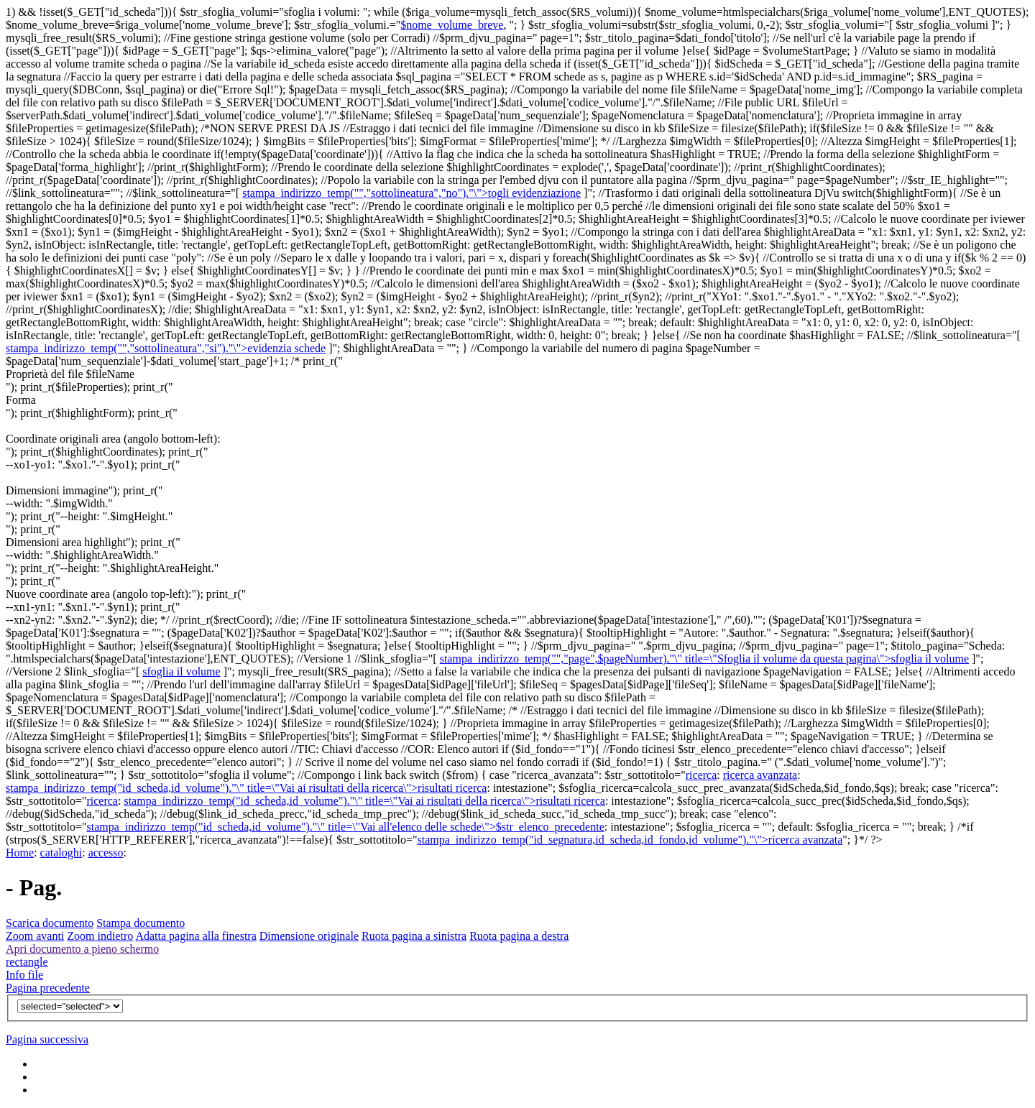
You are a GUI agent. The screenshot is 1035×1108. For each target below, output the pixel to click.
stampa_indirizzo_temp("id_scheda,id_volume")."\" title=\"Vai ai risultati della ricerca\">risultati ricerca (246, 788)
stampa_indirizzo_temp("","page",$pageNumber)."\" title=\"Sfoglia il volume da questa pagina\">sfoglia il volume (704, 658)
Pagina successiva (47, 1039)
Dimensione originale (309, 936)
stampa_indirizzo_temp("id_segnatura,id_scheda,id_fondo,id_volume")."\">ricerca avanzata (630, 840)
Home (20, 852)
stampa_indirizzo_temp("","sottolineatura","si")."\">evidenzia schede (166, 348)
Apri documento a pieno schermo (82, 949)
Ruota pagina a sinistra (414, 936)
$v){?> (70, 1006)
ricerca (701, 775)
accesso (106, 852)
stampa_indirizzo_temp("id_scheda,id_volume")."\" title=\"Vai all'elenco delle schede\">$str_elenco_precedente (345, 827)
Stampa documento (140, 923)
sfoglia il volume (181, 671)
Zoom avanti (35, 936)
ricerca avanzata (760, 775)
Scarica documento (49, 923)
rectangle (27, 962)
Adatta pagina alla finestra (195, 936)
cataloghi (61, 852)
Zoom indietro (100, 936)
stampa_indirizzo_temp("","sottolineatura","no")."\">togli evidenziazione (411, 193)
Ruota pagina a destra (519, 936)
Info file (24, 975)
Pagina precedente (48, 988)
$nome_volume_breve (451, 25)
